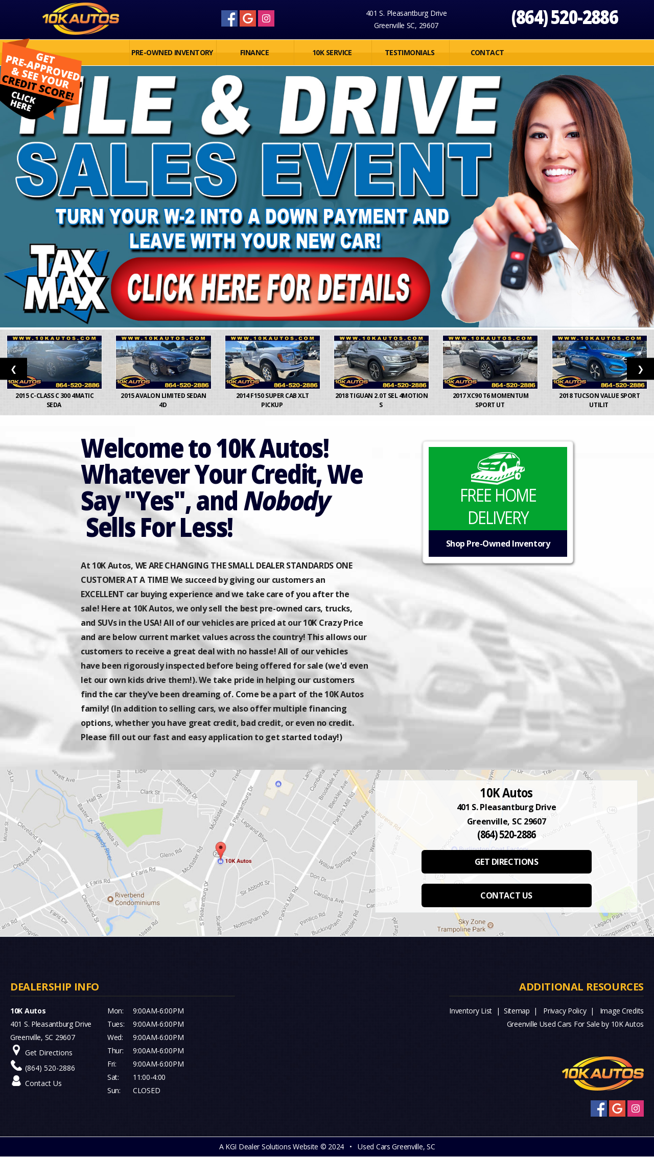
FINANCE (254, 52)
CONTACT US (506, 895)
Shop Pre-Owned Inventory (498, 543)
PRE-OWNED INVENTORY (172, 52)
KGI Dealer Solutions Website (271, 1146)
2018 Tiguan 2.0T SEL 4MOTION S (381, 400)
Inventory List (470, 1011)
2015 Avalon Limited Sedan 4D (163, 400)
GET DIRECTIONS (506, 861)
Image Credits (622, 1011)
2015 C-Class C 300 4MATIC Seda (54, 400)
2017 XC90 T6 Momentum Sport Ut (491, 400)
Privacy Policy (564, 1011)
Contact (487, 52)
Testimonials (410, 52)
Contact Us (43, 1083)
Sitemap (517, 1011)
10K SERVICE (332, 52)
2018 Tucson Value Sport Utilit (599, 400)
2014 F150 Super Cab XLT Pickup (272, 400)
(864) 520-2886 (564, 16)
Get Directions (49, 1052)
